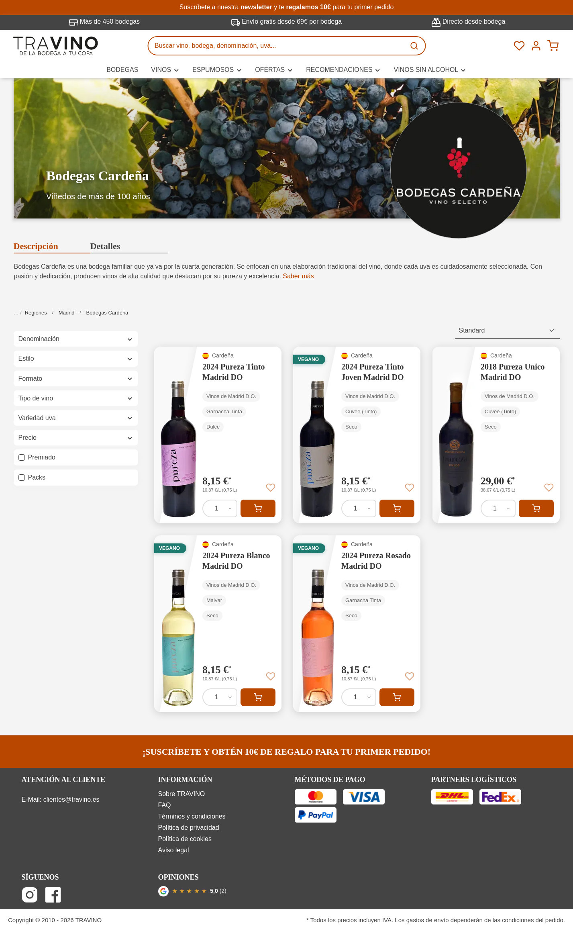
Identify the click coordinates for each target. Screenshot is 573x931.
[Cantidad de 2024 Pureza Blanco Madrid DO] (219, 697)
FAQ (164, 805)
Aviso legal (173, 850)
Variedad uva (75, 417)
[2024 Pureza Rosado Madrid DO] (356, 623)
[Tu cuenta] (536, 46)
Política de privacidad (188, 827)
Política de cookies (185, 838)
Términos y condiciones (192, 816)
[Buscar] (415, 46)
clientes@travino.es (71, 799)
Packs (37, 477)
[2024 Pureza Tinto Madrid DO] (217, 435)
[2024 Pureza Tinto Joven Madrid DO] (356, 435)
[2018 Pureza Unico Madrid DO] (496, 435)
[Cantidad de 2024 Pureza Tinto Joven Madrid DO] (358, 508)
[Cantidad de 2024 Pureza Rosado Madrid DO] (358, 697)
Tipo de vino (75, 398)
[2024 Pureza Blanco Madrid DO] (217, 623)
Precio (75, 437)
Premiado (41, 457)
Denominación (75, 338)
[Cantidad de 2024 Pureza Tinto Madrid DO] (219, 508)
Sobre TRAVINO (181, 793)
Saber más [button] (298, 276)
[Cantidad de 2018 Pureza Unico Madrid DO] (498, 508)
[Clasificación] (507, 331)
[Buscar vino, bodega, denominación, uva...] (276, 46)
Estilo (75, 358)
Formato (75, 378)
